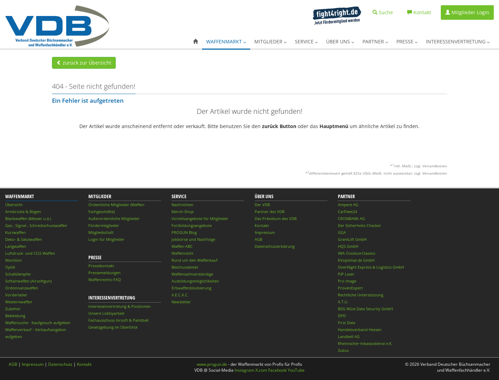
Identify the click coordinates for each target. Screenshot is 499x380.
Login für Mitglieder (106, 239)
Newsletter (181, 301)
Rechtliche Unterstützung (360, 294)
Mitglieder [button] (270, 41)
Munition (13, 260)
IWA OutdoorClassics (356, 253)
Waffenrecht (182, 253)
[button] (195, 42)
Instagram (244, 370)
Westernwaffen (18, 301)
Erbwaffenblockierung (191, 287)
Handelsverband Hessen (360, 329)
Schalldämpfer (18, 274)
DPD (342, 315)
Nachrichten (182, 204)
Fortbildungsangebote (192, 225)
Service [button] (306, 41)
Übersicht (14, 204)
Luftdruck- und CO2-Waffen (30, 253)
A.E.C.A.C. (180, 294)
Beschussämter (185, 267)
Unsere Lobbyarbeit (106, 313)
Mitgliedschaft (101, 232)
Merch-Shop (183, 211)
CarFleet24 (347, 211)
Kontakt (262, 225)
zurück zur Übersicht (83, 62)
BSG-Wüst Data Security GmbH (365, 308)
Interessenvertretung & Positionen (119, 306)
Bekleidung (15, 315)
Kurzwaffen (15, 232)
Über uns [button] (340, 41)
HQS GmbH (348, 246)
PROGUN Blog (184, 232)
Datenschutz (60, 364)
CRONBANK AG (351, 218)
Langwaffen (15, 246)
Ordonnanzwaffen (21, 287)
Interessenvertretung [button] (458, 41)
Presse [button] (407, 41)
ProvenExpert (350, 287)
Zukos (343, 350)
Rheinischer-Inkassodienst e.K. (365, 343)
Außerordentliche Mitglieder (114, 218)
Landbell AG (349, 336)
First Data (346, 322)
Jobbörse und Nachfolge (193, 239)
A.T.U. (343, 301)
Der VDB (262, 204)
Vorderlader (16, 294)
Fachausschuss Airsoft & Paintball (118, 320)
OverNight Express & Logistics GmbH (371, 267)
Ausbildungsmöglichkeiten (195, 281)
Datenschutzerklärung (275, 246)
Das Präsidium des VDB (276, 218)
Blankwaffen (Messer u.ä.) (28, 218)
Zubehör (13, 308)
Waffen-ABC (182, 246)
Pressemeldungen (104, 272)
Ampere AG (348, 204)
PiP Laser (346, 274)
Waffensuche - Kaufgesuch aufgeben (37, 322)
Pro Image (347, 281)
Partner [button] (375, 41)
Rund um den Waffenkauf (195, 260)
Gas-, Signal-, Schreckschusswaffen (36, 225)
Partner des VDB (269, 211)
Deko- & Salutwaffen (23, 239)
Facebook (277, 370)
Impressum (265, 232)
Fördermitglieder (103, 225)
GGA (342, 232)
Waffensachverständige (192, 274)
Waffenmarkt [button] (226, 41)
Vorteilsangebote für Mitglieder (200, 218)
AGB (258, 239)
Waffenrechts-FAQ (104, 279)
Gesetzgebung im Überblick (113, 327)
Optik (10, 267)
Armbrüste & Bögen (23, 211)
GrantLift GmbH (352, 239)
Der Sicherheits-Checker (359, 225)
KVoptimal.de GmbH (356, 260)
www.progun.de (212, 364)
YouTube (296, 370)
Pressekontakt (101, 265)
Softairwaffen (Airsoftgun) (28, 281)
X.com (261, 370)
